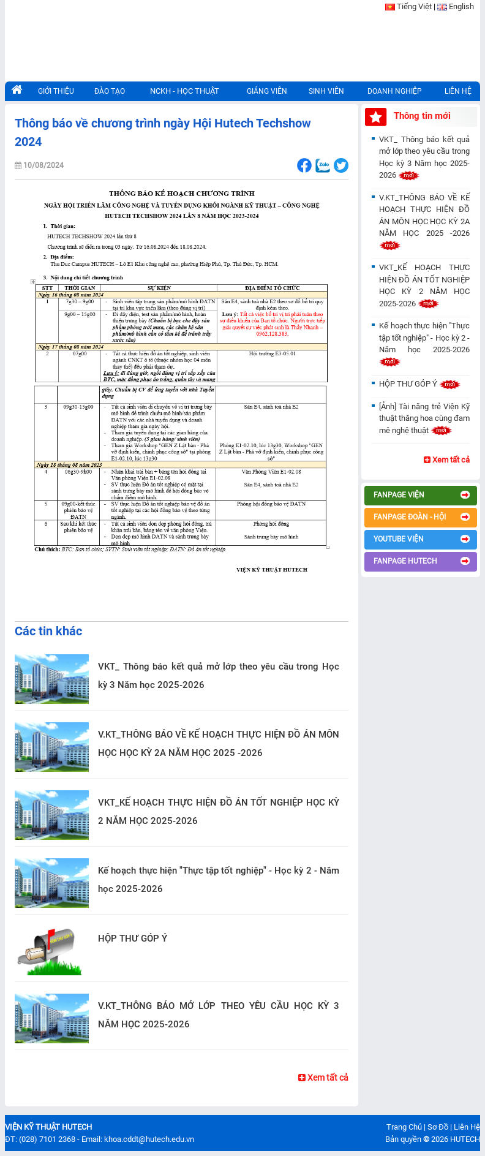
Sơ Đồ (437, 1126)
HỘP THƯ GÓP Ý (132, 938)
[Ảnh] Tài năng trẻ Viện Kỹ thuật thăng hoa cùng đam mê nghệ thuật (424, 418)
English (461, 6)
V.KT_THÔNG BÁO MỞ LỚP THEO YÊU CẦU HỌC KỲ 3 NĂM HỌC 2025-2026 (218, 1015)
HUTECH (465, 1139)
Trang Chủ (404, 1126)
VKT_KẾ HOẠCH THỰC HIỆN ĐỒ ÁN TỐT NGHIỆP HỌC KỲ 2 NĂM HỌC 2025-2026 (218, 811)
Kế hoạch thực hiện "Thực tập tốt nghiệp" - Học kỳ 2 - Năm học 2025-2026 (218, 879)
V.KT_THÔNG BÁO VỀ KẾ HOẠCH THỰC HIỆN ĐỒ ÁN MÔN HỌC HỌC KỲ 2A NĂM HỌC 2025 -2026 (218, 743)
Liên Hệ (467, 1126)
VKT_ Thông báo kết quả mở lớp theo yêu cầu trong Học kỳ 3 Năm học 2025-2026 (218, 675)
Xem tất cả (323, 1077)
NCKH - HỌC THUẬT (184, 91)
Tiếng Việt (414, 6)
